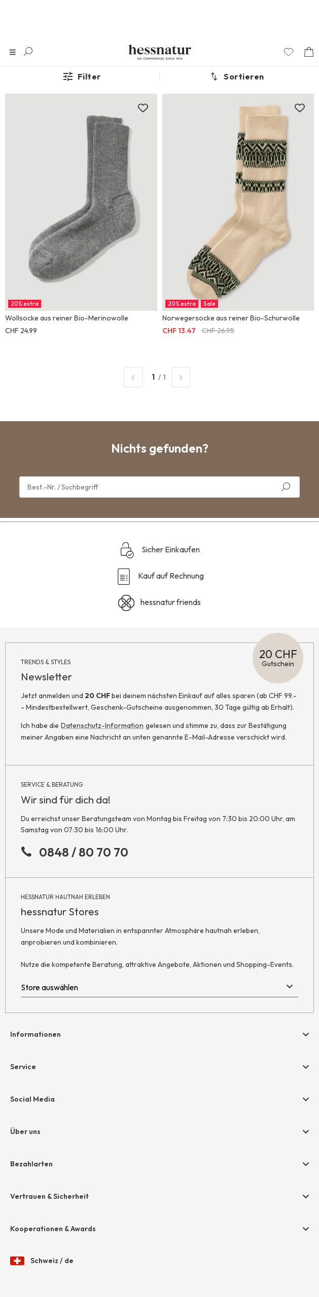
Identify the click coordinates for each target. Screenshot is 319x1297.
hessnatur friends (159, 603)
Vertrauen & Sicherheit (49, 1196)
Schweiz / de (42, 1261)
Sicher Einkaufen (159, 550)
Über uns (25, 1131)
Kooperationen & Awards (53, 1228)
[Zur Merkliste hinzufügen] (143, 108)
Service (23, 1066)
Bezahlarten (31, 1163)
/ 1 (157, 377)
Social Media (32, 1099)
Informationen (35, 1034)
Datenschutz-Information (102, 725)
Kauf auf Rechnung (160, 577)
